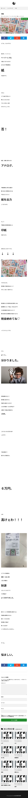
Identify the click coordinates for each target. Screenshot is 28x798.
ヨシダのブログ (17, 795)
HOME (3, 8)
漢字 (16, 786)
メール (3, 702)
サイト (2, 708)
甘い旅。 (3, 757)
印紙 (16, 8)
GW (15, 743)
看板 (2, 772)
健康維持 (16, 757)
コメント (3, 683)
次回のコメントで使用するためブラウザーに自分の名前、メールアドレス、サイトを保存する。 (13, 716)
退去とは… (17, 772)
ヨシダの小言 (10, 8)
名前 (2, 696)
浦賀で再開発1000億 (5, 785)
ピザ (2, 743)
